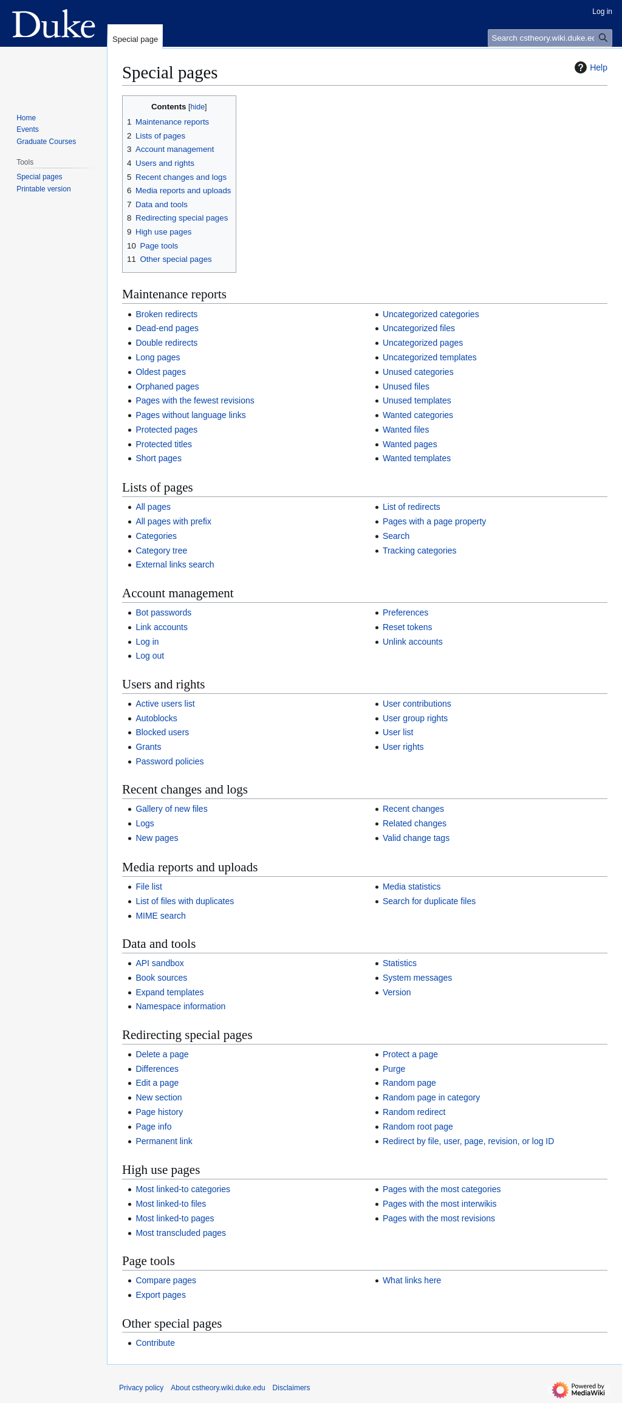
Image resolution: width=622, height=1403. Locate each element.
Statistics (400, 963)
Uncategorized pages (423, 343)
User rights (403, 747)
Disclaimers (291, 1388)
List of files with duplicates (184, 901)
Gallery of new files (171, 809)
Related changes (414, 823)
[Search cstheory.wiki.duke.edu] (550, 38)
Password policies (169, 761)
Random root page (418, 1126)
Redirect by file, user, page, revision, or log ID (468, 1141)
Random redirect (414, 1112)
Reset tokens (407, 627)
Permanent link (163, 1141)
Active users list (164, 703)
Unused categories (418, 372)
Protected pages (166, 429)
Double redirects (166, 343)
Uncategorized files (419, 328)
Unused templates (417, 400)
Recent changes (413, 809)
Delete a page (161, 1054)
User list (398, 732)
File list (148, 886)
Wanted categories (418, 415)
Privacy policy (141, 1388)
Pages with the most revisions (439, 1218)
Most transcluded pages (180, 1233)
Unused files (406, 386)
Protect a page (410, 1054)
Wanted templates (417, 458)
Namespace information (180, 1006)
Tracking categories (420, 550)
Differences (157, 1069)
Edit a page (157, 1083)
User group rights (415, 718)
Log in (147, 642)
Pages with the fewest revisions (194, 400)
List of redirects (411, 507)
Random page (409, 1083)
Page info (153, 1126)
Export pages (160, 1295)
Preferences (405, 612)
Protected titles (163, 444)
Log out (149, 655)
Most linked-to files (170, 1204)
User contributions (417, 703)
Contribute (155, 1343)
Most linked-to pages (174, 1218)
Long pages (157, 357)
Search (396, 536)
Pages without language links (190, 415)
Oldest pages (160, 372)
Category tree (161, 550)
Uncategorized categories (431, 314)
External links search (174, 564)
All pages (153, 507)
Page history (159, 1112)
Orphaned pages (167, 386)
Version (397, 992)
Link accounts (161, 627)
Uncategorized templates (430, 357)
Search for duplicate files (429, 901)
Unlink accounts (413, 642)
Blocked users (162, 732)
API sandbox (159, 963)
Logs (144, 823)
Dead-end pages (167, 328)
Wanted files (406, 429)
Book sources (161, 978)
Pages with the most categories (442, 1189)
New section (158, 1097)
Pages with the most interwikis (440, 1204)
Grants (148, 747)
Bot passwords (163, 612)
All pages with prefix (173, 521)
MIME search (160, 916)
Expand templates (169, 992)
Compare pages (165, 1280)
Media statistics (412, 886)
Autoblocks (156, 718)
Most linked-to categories (182, 1189)
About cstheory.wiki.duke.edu (218, 1388)
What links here (412, 1280)
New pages (156, 838)
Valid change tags (416, 838)
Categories (156, 536)
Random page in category (431, 1097)
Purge (394, 1069)
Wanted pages (410, 444)
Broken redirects (166, 314)
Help (589, 67)
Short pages (158, 458)
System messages (417, 978)
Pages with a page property (434, 521)
